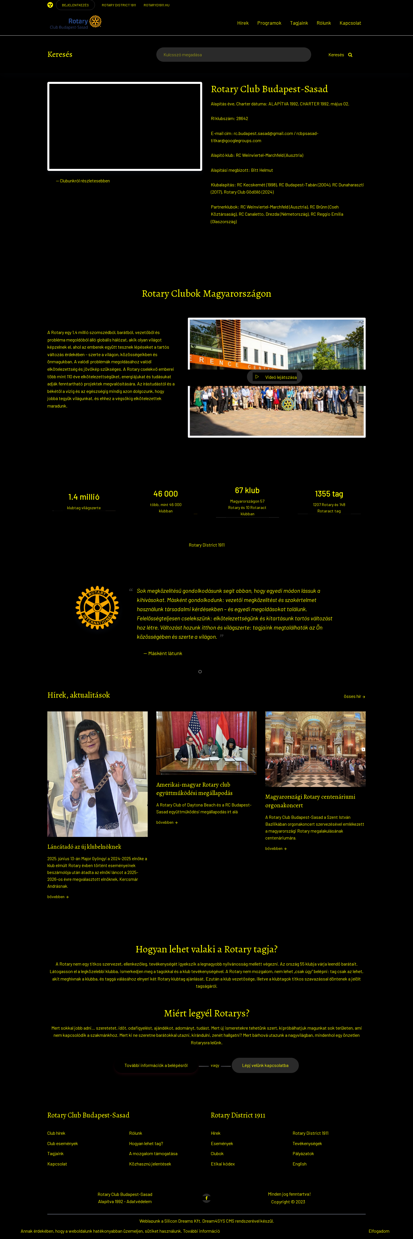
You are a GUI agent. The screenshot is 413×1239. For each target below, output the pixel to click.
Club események (62, 1143)
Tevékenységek (307, 1143)
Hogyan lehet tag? (146, 1143)
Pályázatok (303, 1153)
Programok (269, 23)
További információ (201, 1231)
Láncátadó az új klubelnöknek (84, 847)
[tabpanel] (206, 627)
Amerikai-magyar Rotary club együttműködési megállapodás (194, 789)
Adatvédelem (139, 1201)
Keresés (340, 54)
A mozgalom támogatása (153, 1153)
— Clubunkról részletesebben (83, 180)
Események (222, 1143)
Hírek (243, 23)
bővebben (58, 896)
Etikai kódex (223, 1163)
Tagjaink (299, 23)
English (300, 1163)
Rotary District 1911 (310, 1133)
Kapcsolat (350, 23)
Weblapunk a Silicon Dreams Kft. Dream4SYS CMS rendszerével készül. (206, 1220)
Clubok (217, 1153)
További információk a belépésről (156, 1065)
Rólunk (324, 23)
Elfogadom (379, 1231)
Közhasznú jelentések (150, 1163)
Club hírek (56, 1133)
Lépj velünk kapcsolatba (265, 1065)
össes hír (355, 696)
